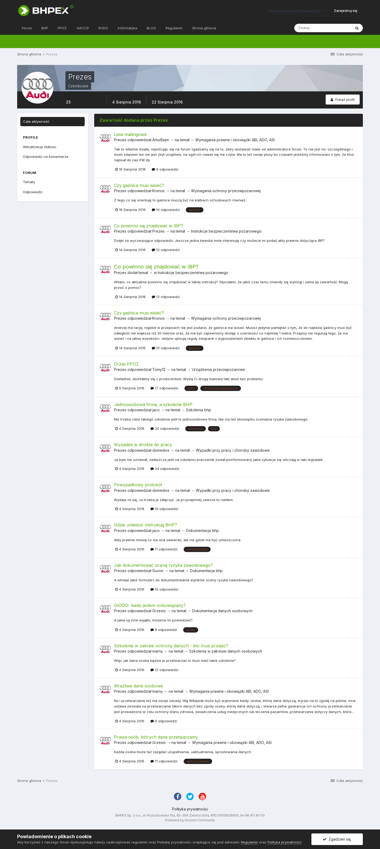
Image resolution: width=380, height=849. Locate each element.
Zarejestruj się (345, 10)
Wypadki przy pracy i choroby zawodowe (233, 450)
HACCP (83, 28)
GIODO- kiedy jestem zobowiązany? (150, 605)
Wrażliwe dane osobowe (138, 685)
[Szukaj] (322, 28)
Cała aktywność (36, 121)
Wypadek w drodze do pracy (143, 444)
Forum (27, 28)
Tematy (29, 182)
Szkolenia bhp (198, 410)
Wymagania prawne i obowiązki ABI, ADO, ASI (235, 140)
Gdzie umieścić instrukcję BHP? (145, 524)
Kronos (158, 190)
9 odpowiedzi (165, 169)
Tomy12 (158, 369)
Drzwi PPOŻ (126, 364)
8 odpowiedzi (163, 630)
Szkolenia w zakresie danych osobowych (225, 651)
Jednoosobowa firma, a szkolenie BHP (153, 404)
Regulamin (174, 28)
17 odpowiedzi (164, 388)
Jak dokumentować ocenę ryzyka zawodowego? (163, 565)
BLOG (151, 28)
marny (157, 651)
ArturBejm (160, 140)
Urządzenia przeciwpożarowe (218, 369)
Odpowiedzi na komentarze (45, 156)
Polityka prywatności (190, 809)
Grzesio (159, 611)
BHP (44, 28)
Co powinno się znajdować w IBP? (148, 225)
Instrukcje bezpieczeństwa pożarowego (226, 231)
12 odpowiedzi (166, 250)
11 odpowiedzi (164, 549)
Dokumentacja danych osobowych (222, 611)
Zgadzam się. (337, 839)
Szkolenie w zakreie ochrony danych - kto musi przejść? (171, 645)
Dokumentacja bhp (202, 530)
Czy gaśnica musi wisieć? (139, 185)
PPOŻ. (62, 28)
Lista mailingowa (130, 134)
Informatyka (127, 28)
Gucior (158, 570)
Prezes (120, 140)
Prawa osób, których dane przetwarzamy (156, 737)
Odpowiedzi (32, 192)
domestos (160, 450)
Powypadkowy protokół (138, 484)
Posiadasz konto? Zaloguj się (296, 11)
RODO (103, 28)
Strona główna (204, 28)
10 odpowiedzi (166, 209)
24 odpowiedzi (164, 468)
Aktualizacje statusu (39, 147)
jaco (156, 410)
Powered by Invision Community (190, 820)
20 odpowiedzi (164, 428)
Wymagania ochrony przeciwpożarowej (226, 190)
